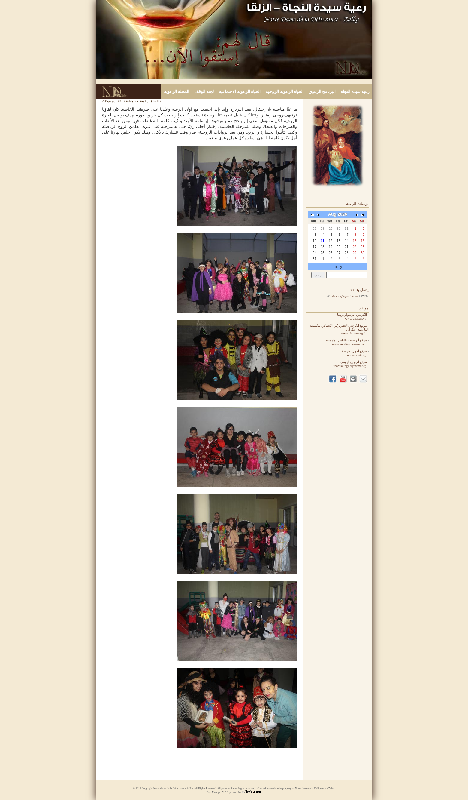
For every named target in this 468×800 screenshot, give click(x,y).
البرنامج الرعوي (322, 91)
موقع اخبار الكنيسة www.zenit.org (355, 353)
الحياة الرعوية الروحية (284, 91)
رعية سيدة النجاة (355, 91)
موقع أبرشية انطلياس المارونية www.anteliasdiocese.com (347, 342)
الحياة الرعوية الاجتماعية (240, 91)
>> (359, 290)
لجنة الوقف (204, 91)
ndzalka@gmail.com (344, 296)
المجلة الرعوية (176, 91)
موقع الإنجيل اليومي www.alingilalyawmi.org (351, 364)
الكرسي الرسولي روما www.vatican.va (353, 316)
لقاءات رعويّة (113, 101)
